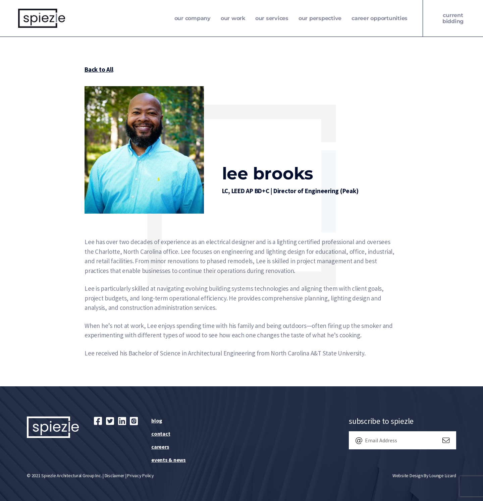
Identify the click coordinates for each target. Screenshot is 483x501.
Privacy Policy (140, 475)
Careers (160, 446)
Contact (160, 433)
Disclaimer (115, 475)
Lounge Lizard (442, 475)
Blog (156, 420)
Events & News (168, 459)
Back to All (99, 69)
